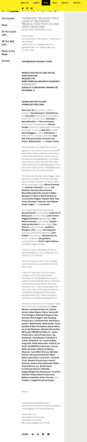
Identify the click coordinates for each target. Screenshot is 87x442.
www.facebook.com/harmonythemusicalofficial (41, 405)
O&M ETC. (77, 3)
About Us (25, 3)
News (5, 24)
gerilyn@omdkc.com (30, 47)
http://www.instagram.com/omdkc (36, 422)
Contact (65, 3)
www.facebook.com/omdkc (33, 417)
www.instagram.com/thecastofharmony (38, 408)
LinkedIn (43, 434)
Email (48, 434)
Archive (6, 60)
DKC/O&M (28, 29)
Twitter (23, 8)
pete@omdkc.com (45, 44)
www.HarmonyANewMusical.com (35, 403)
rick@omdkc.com (29, 44)
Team (54, 3)
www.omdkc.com (29, 414)
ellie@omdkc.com (47, 47)
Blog (46, 3)
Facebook (27, 8)
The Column (8, 18)
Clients (36, 3)
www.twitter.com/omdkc (32, 420)
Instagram (31, 8)
